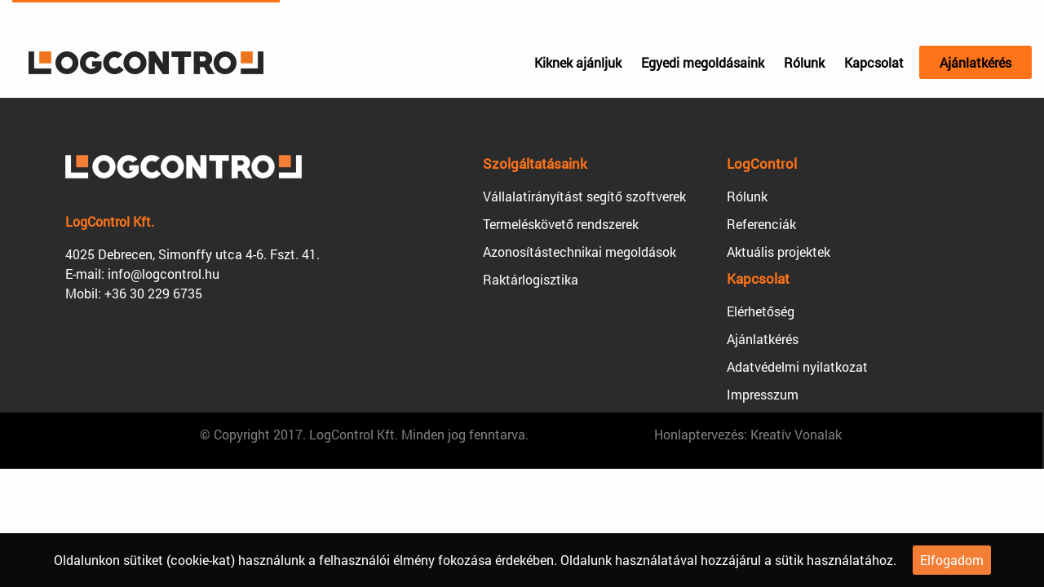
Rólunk (804, 62)
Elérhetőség (760, 311)
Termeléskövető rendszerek (561, 223)
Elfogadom (952, 559)
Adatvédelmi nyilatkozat (797, 366)
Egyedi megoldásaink (702, 62)
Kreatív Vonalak (796, 434)
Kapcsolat (874, 62)
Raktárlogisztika (530, 279)
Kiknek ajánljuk (578, 62)
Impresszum (762, 394)
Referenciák (761, 223)
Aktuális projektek (778, 251)
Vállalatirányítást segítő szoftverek (584, 196)
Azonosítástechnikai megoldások (579, 251)
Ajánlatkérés (975, 62)
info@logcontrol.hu (163, 273)
